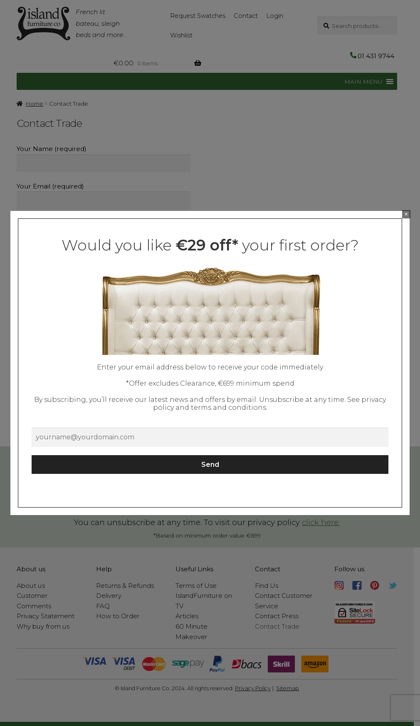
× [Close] (406, 214)
